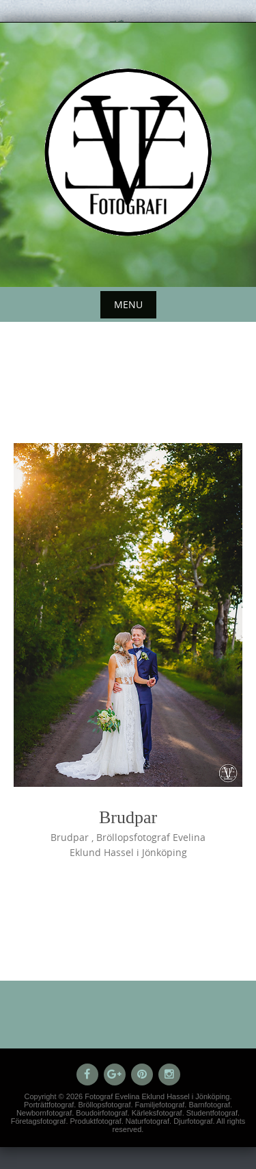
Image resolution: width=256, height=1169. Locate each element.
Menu (128, 304)
